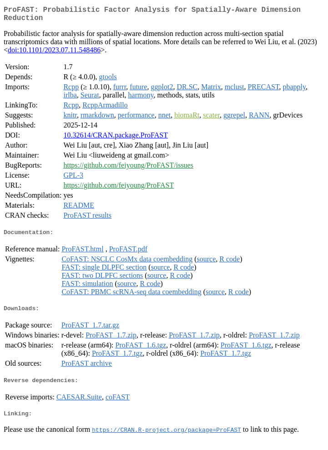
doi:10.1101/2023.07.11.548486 (54, 53)
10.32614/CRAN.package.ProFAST (115, 139)
